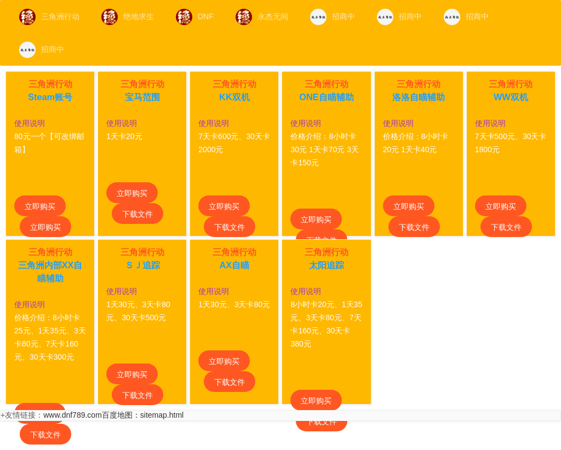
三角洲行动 (49, 17)
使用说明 (29, 123)
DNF (195, 17)
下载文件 (137, 214)
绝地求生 (127, 17)
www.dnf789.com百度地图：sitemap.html (113, 415)
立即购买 (40, 206)
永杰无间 (262, 17)
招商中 (332, 17)
